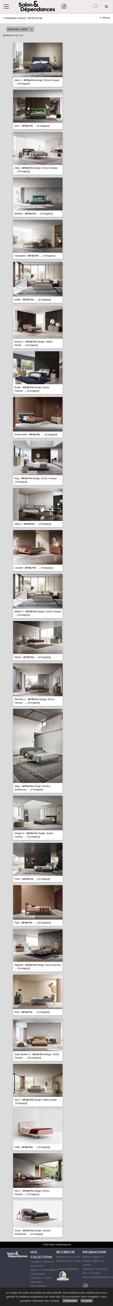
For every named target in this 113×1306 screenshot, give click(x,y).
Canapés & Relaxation (42, 1262)
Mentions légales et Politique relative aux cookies (93, 1261)
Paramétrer (70, 1300)
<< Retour (105, 17)
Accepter (87, 1300)
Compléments (37, 1274)
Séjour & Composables (43, 1270)
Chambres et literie (15, 18)
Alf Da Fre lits (35, 18)
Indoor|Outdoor (38, 1286)
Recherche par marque (68, 1261)
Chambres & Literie (40, 1278)
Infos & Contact (91, 1273)
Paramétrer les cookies (95, 1269)
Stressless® (36, 1266)
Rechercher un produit (68, 1257)
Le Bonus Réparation (67, 1269)
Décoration (36, 1282)
